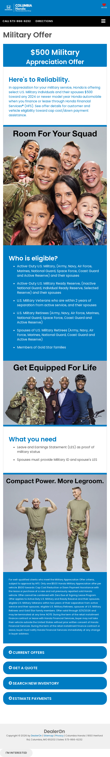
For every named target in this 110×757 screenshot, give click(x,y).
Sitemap (48, 735)
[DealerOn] (54, 731)
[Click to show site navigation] (103, 21)
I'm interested (16, 753)
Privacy (59, 735)
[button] (16, 21)
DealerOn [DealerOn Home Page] (36, 735)
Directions (44, 21)
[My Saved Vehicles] (104, 6)
